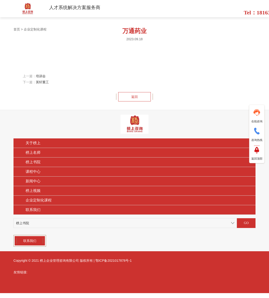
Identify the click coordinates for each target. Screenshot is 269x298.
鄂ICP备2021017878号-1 (113, 260)
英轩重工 (42, 82)
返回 (134, 97)
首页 (16, 29)
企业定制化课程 (35, 29)
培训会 (41, 76)
